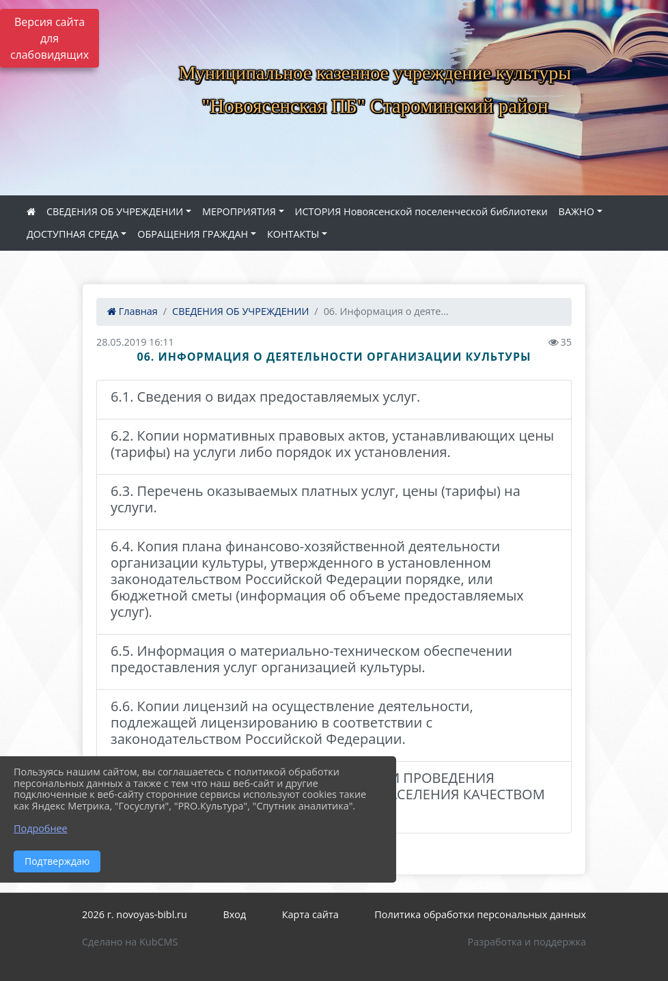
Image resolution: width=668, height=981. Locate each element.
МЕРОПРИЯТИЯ (239, 211)
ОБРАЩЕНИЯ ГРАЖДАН (192, 233)
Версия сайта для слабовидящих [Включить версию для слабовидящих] (49, 38)
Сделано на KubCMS (130, 941)
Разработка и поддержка (527, 941)
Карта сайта (310, 914)
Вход (234, 914)
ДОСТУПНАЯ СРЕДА (73, 233)
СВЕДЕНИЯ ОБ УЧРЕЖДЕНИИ (114, 211)
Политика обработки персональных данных (480, 914)
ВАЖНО (576, 211)
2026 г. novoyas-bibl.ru (134, 914)
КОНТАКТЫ (293, 233)
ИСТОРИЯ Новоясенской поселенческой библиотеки (421, 211)
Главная (132, 311)
